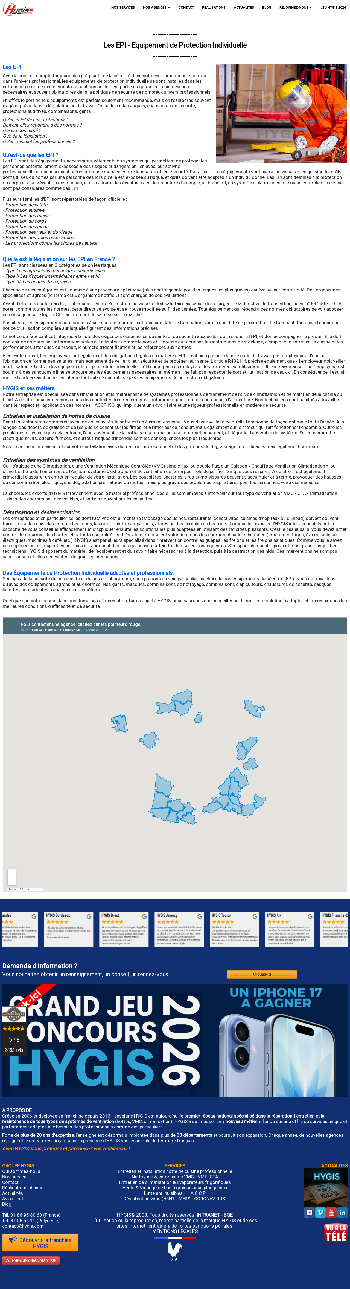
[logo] (18, 9)
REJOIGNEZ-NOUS (295, 7)
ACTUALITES (244, 7)
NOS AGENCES (156, 7)
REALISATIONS (214, 7)
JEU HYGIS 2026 (333, 7)
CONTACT (186, 7)
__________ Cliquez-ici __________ (262, 974)
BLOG (266, 7)
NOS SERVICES (123, 7)
